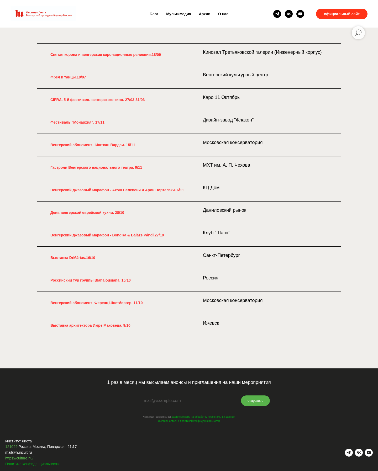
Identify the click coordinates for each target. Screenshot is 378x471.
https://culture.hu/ (19, 458)
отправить (255, 401)
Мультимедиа (178, 14)
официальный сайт (342, 14)
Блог (154, 14)
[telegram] (277, 14)
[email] (190, 400)
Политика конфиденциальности (32, 464)
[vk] (289, 14)
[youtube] (300, 14)
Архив (204, 14)
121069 (11, 446)
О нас (223, 14)
